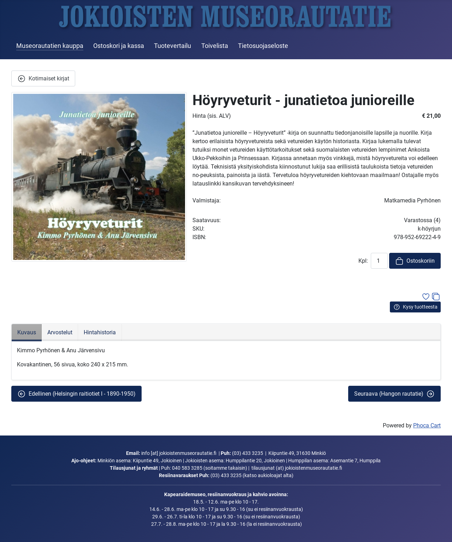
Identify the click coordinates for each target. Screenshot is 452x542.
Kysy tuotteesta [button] (415, 307)
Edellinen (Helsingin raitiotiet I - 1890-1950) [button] (76, 394)
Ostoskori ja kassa (118, 45)
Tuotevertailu (172, 45)
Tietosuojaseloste (263, 45)
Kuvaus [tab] (26, 332)
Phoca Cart (427, 425)
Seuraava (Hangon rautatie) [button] (394, 394)
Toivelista (214, 45)
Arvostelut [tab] (59, 332)
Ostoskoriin (415, 261)
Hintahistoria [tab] (100, 332)
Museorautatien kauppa (49, 45)
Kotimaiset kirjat (43, 78)
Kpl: (363, 260)
